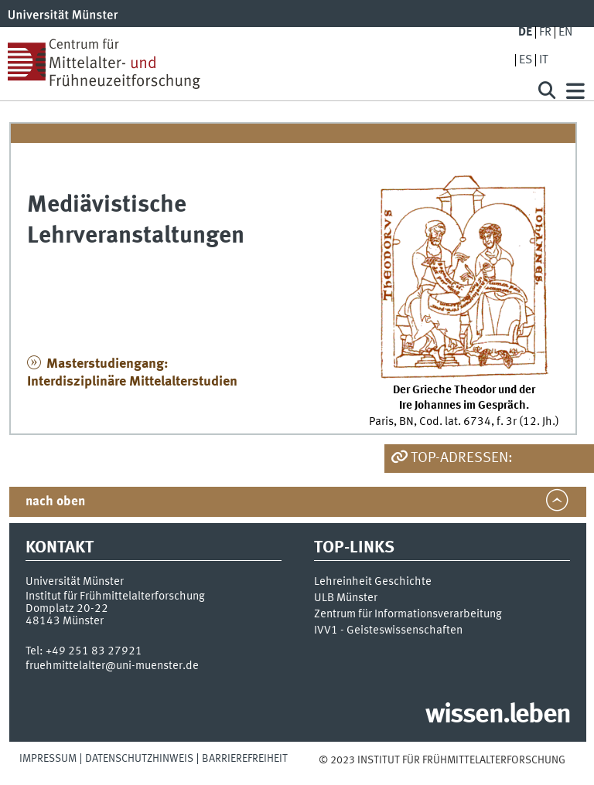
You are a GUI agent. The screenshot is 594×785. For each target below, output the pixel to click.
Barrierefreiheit (245, 758)
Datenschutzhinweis (139, 758)
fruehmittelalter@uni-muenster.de (112, 666)
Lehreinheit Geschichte (373, 582)
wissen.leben (497, 715)
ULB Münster (345, 598)
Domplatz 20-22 (67, 609)
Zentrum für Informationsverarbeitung (408, 614)
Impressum (48, 758)
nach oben (55, 501)
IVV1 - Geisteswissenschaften (388, 630)
